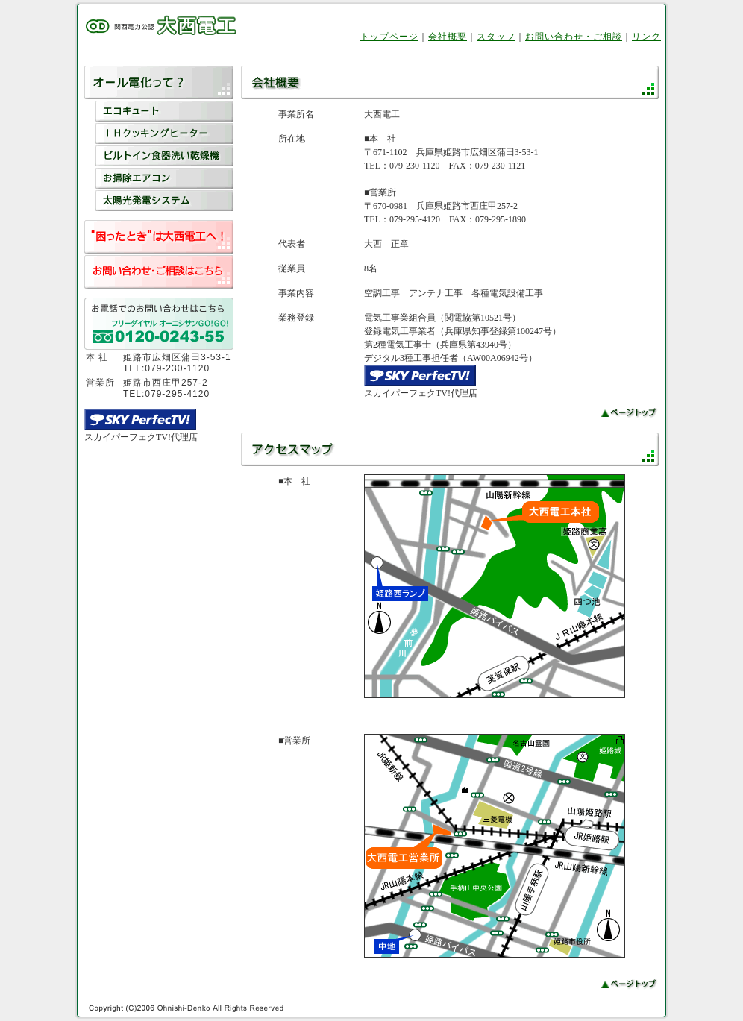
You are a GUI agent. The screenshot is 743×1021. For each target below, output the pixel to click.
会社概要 (447, 36)
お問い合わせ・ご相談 (573, 36)
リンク (646, 36)
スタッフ (496, 36)
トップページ (389, 36)
